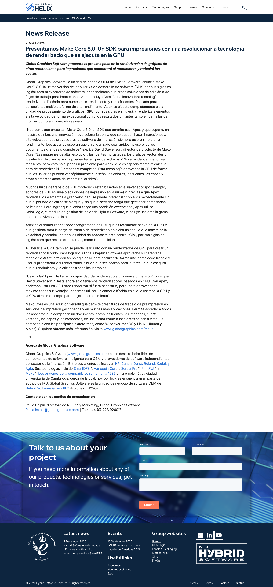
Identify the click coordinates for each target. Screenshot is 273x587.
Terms (209, 583)
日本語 (156, 560)
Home (127, 7)
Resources (114, 565)
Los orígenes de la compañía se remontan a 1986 (77, 373)
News (193, 7)
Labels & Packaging (164, 549)
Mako (30, 373)
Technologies (160, 7)
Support (179, 7)
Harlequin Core (105, 369)
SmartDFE (82, 369)
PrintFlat (147, 369)
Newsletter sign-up (119, 569)
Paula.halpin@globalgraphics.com (52, 410)
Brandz (156, 541)
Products (141, 7)
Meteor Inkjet (160, 552)
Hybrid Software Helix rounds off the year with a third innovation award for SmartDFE (83, 549)
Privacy (193, 583)
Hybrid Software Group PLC (47, 388)
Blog (110, 573)
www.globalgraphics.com (88, 354)
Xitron (155, 556)
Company (208, 7)
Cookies (224, 583)
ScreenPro (129, 369)
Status (240, 583)
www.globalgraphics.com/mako (129, 329)
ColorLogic (158, 545)
